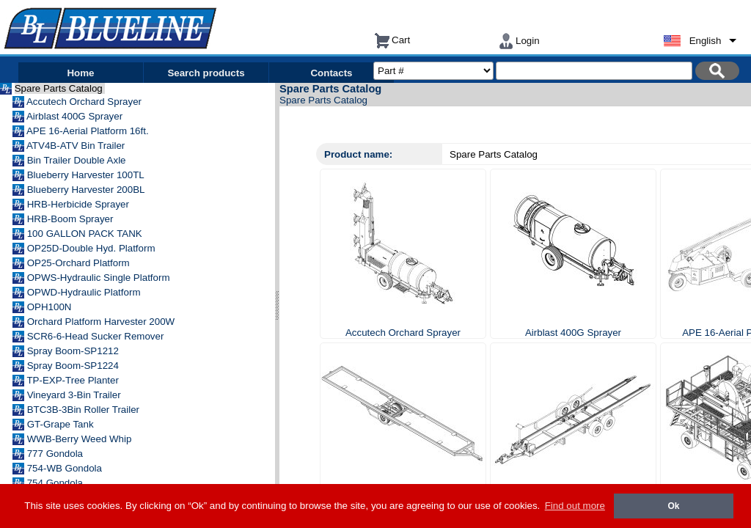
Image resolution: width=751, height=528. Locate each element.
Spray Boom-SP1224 (74, 365)
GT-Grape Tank (62, 424)
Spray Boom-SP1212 (74, 350)
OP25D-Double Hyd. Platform (92, 248)
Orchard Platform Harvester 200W (102, 321)
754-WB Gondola (66, 468)
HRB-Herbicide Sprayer (79, 204)
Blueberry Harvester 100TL (87, 174)
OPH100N (50, 306)
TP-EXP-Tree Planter (73, 380)
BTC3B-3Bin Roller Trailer (84, 409)
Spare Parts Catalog (60, 88)
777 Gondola (56, 453)
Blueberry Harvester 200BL (87, 189)
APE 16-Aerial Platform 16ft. (88, 130)
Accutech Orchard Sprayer (85, 101)
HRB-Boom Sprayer (71, 218)
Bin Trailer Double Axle (78, 160)
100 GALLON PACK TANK (86, 233)
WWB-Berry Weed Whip (80, 438)
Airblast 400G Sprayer (75, 116)
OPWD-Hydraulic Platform (85, 292)
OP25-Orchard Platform (80, 262)
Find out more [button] (575, 505)
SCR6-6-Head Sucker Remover (96, 336)
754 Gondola (56, 482)
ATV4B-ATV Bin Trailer (77, 145)
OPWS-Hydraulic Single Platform (100, 277)
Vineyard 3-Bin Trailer (75, 394)
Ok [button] (673, 506)
